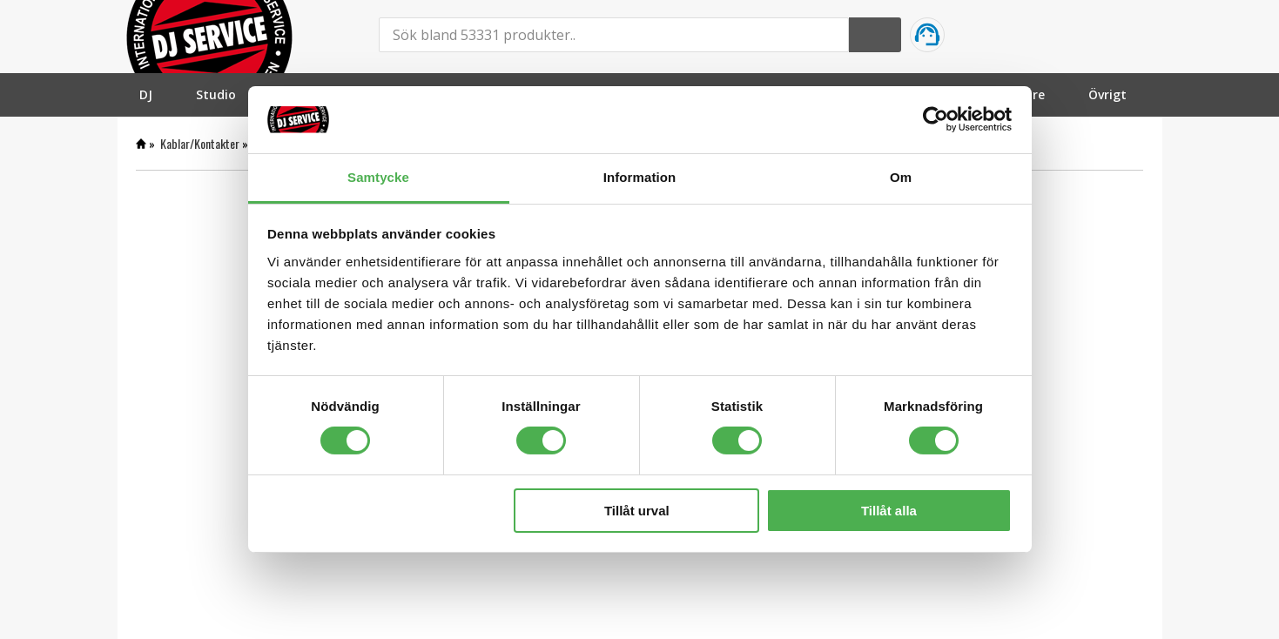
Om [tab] (901, 177)
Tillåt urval (637, 510)
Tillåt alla (889, 510)
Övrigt (1107, 94)
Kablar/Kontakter (199, 143)
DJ (145, 94)
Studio (216, 94)
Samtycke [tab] (378, 177)
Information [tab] (640, 177)
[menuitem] (146, 94)
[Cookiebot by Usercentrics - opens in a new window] (935, 119)
